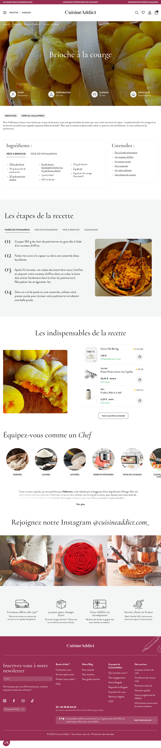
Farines (17, 474)
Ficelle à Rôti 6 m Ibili (111, 393)
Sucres (46, 474)
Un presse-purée (123, 161)
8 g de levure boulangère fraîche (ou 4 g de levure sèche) (52, 167)
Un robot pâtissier (123, 170)
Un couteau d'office (124, 157)
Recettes (17, 24)
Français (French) (14, 709)
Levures (74, 474)
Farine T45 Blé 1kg (110, 349)
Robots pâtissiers (103, 474)
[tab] (16, 154)
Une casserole (121, 166)
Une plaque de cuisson (125, 175)
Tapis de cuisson (132, 474)
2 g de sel (77, 169)
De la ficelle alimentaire (126, 152)
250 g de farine (16, 164)
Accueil (6, 24)
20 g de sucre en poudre (17, 178)
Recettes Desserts (31, 24)
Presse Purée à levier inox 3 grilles (117, 372)
